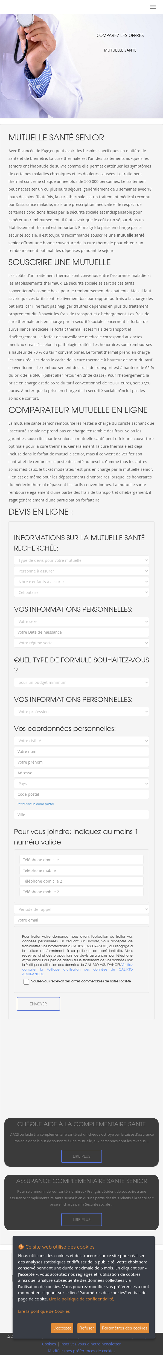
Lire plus (82, 1156)
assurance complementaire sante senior (81, 1181)
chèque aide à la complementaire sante (81, 1124)
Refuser (86, 1328)
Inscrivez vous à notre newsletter (90, 1344)
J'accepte (62, 1328)
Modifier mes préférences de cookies (81, 1350)
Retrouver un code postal (35, 803)
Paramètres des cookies (124, 1328)
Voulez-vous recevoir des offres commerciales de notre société (76, 982)
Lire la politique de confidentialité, (81, 1299)
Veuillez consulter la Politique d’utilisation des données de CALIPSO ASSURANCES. (77, 969)
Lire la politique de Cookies (44, 1311)
